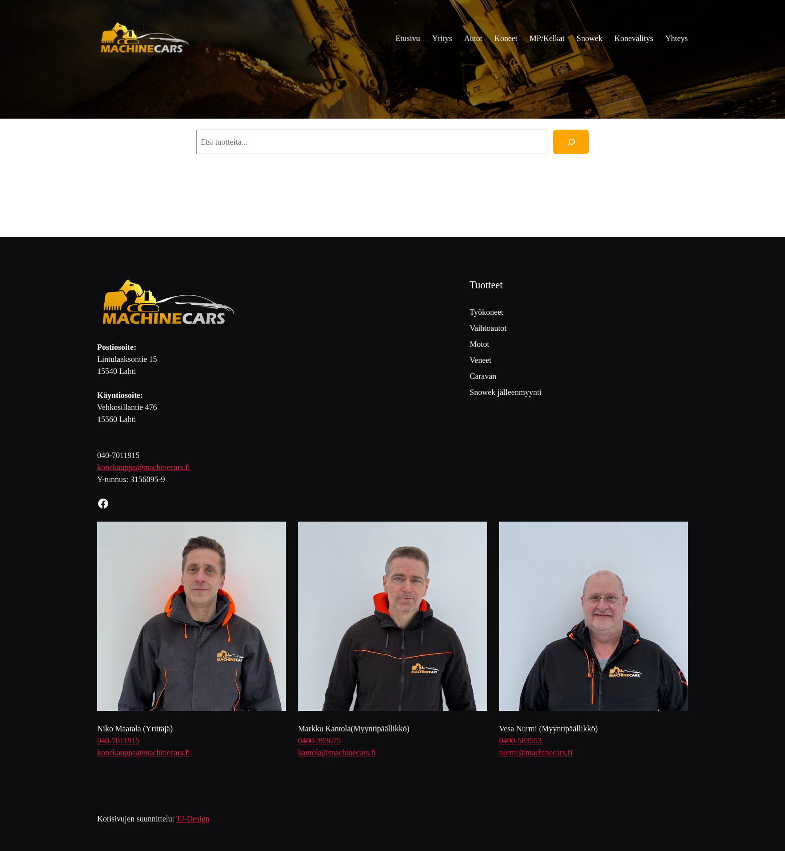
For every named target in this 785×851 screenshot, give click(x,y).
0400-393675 (319, 740)
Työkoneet (486, 312)
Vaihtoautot (488, 328)
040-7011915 (118, 740)
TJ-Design (193, 818)
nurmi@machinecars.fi (536, 752)
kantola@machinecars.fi (337, 752)
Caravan (483, 376)
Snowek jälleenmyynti (506, 392)
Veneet (481, 360)
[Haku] (571, 142)
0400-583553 (520, 740)
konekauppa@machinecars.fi (143, 467)
